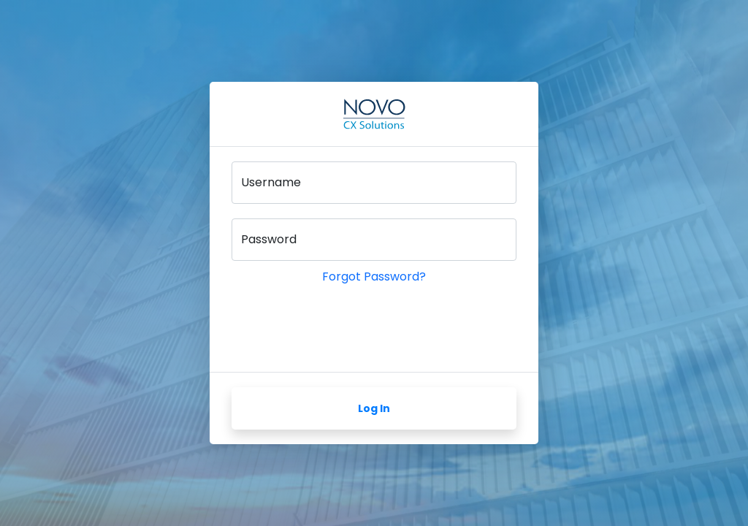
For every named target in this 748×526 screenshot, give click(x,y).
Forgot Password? (374, 276)
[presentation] (343, 328)
